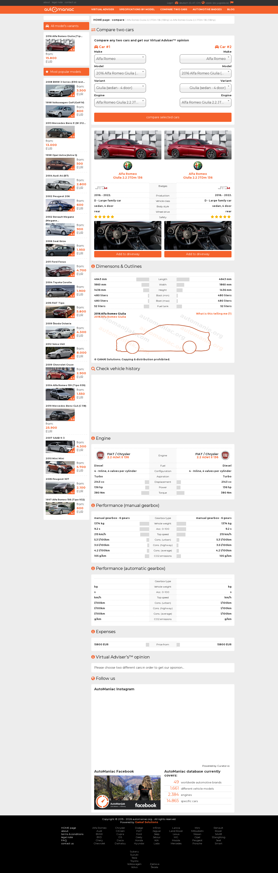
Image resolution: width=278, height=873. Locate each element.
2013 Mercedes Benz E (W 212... (66, 123)
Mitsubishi (197, 830)
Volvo (134, 866)
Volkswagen (134, 863)
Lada (157, 843)
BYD (99, 836)
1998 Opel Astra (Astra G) (61, 155)
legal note (57, 2)
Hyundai (139, 843)
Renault (218, 827)
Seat (218, 840)
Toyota (134, 860)
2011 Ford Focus (56, 261)
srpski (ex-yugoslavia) (220, 2)
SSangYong (218, 836)
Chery (99, 840)
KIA (157, 840)
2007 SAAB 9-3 (55, 437)
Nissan (197, 833)
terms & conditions (72, 833)
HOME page (101, 19)
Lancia (176, 827)
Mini (197, 827)
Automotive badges (207, 9)
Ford (139, 833)
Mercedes (176, 843)
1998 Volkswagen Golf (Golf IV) (65, 102)
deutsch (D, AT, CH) (192, 2)
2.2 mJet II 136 (118, 457)
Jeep (156, 833)
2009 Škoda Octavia (58, 323)
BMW (99, 833)
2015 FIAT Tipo (55, 302)
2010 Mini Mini (55, 458)
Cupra (120, 833)
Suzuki (134, 854)
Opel (197, 836)
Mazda (176, 840)
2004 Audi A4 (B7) (57, 175)
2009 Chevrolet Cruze (60, 364)
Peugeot (197, 840)
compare (118, 19)
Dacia (120, 840)
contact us (70, 2)
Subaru (134, 851)
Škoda (154, 866)
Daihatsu (120, 843)
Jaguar (156, 830)
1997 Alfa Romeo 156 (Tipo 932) (65, 499)
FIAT (139, 830)
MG (176, 836)
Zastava (154, 863)
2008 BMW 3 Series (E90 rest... (65, 81)
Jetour (157, 836)
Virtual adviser (102, 9)
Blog (230, 9)
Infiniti (157, 827)
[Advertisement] (257, 78)
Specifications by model (137, 9)
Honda (139, 840)
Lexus (176, 833)
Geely (139, 836)
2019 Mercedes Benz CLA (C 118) (66, 405)
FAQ (64, 840)
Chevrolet (99, 843)
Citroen (120, 830)
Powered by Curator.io (215, 765)
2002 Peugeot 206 (58, 196)
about (47, 2)
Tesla (134, 857)
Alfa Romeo (99, 827)
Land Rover (176, 830)
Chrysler (120, 827)
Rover (218, 830)
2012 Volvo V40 (55, 344)
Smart (218, 843)
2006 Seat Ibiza (56, 241)
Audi (99, 830)
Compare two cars (173, 9)
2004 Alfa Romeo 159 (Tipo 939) (65, 385)
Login (173, 2)
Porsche (197, 843)
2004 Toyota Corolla (59, 282)
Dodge (139, 827)
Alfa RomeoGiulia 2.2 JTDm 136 (128, 175)
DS (120, 836)
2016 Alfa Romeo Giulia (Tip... (64, 36)
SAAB (218, 833)
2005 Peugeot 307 (57, 479)
